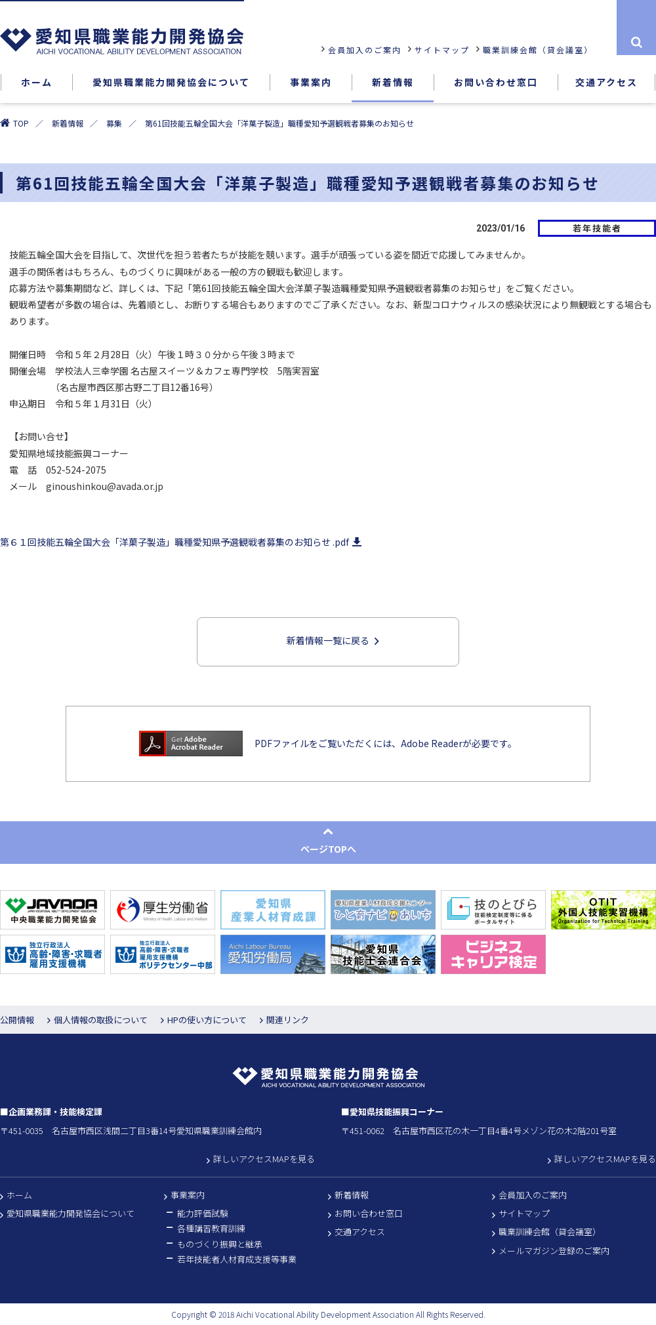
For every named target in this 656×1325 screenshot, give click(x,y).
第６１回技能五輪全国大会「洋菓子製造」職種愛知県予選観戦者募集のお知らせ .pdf (179, 543)
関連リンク (287, 1019)
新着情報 (67, 123)
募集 (114, 123)
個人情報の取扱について (101, 1019)
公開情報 (17, 1019)
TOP (21, 123)
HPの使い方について (207, 1019)
